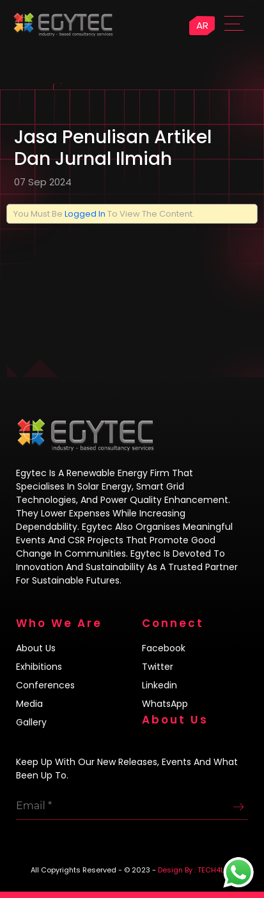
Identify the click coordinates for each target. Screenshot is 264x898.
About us (36, 648)
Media (29, 703)
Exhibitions (39, 666)
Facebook (163, 648)
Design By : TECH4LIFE (195, 870)
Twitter (157, 666)
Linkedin (159, 685)
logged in (85, 214)
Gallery (31, 722)
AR (202, 25)
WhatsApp (165, 703)
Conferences (45, 685)
